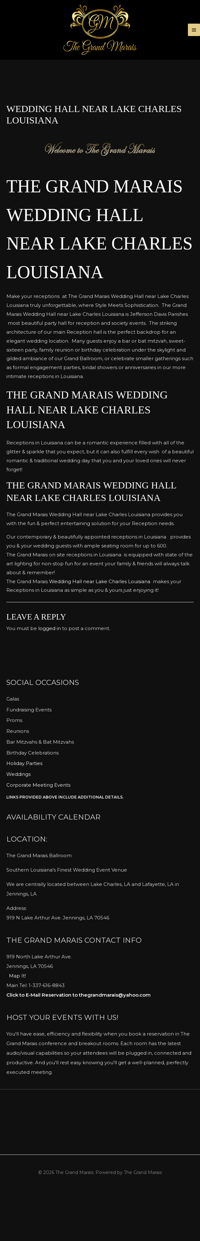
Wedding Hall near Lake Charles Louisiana (99, 629)
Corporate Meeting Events (38, 833)
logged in (49, 676)
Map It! (17, 1024)
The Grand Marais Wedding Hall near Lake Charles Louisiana (97, 262)
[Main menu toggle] (194, 39)
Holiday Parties (24, 811)
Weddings (18, 822)
